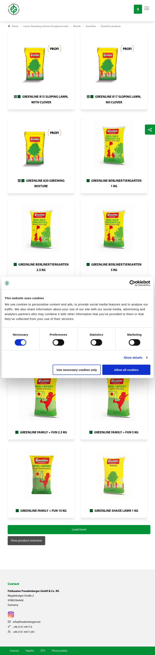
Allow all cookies (126, 370)
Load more (79, 529)
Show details (133, 357)
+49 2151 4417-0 (20, 627)
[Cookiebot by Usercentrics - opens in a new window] (132, 283)
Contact (14, 651)
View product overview (26, 540)
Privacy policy (59, 651)
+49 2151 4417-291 (21, 632)
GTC (43, 651)
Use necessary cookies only (77, 370)
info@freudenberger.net (24, 622)
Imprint (30, 651)
